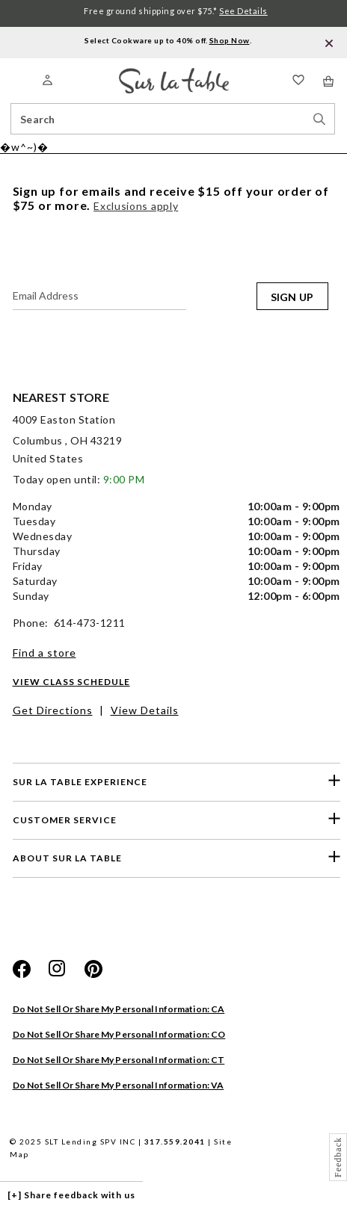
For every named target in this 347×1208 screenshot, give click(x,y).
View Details (145, 710)
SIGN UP (292, 297)
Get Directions (53, 710)
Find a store (44, 652)
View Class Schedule (71, 681)
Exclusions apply (135, 205)
